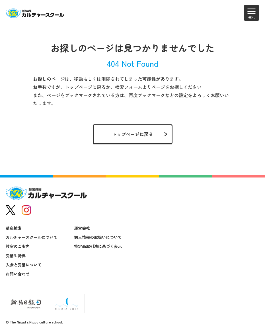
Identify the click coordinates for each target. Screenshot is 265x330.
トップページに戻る (132, 134)
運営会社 (82, 228)
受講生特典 (16, 255)
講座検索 (14, 228)
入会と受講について (24, 265)
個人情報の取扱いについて (98, 237)
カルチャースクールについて (31, 237)
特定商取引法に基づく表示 (98, 246)
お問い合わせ (18, 274)
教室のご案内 (18, 246)
